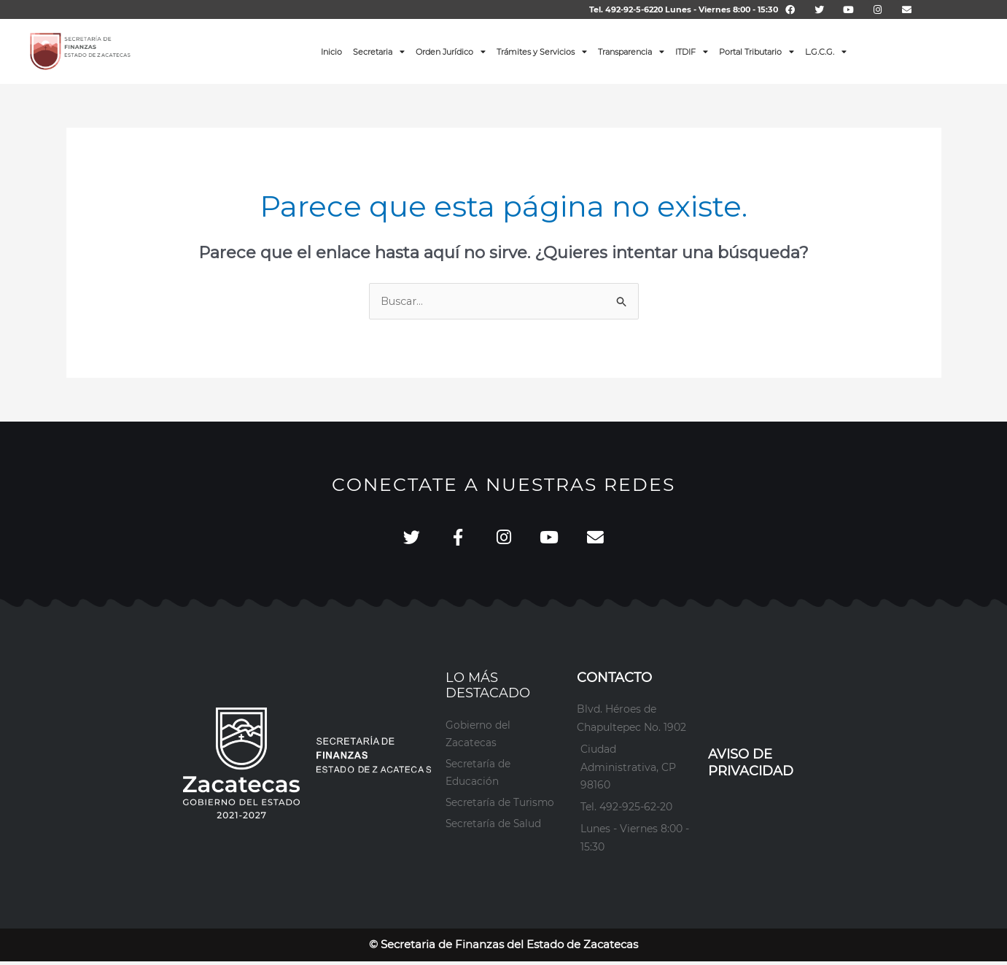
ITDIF (691, 51)
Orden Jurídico (451, 51)
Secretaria (379, 51)
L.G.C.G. (826, 51)
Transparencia (631, 51)
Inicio (331, 52)
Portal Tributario (756, 51)
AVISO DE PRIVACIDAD (750, 766)
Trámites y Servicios (542, 51)
